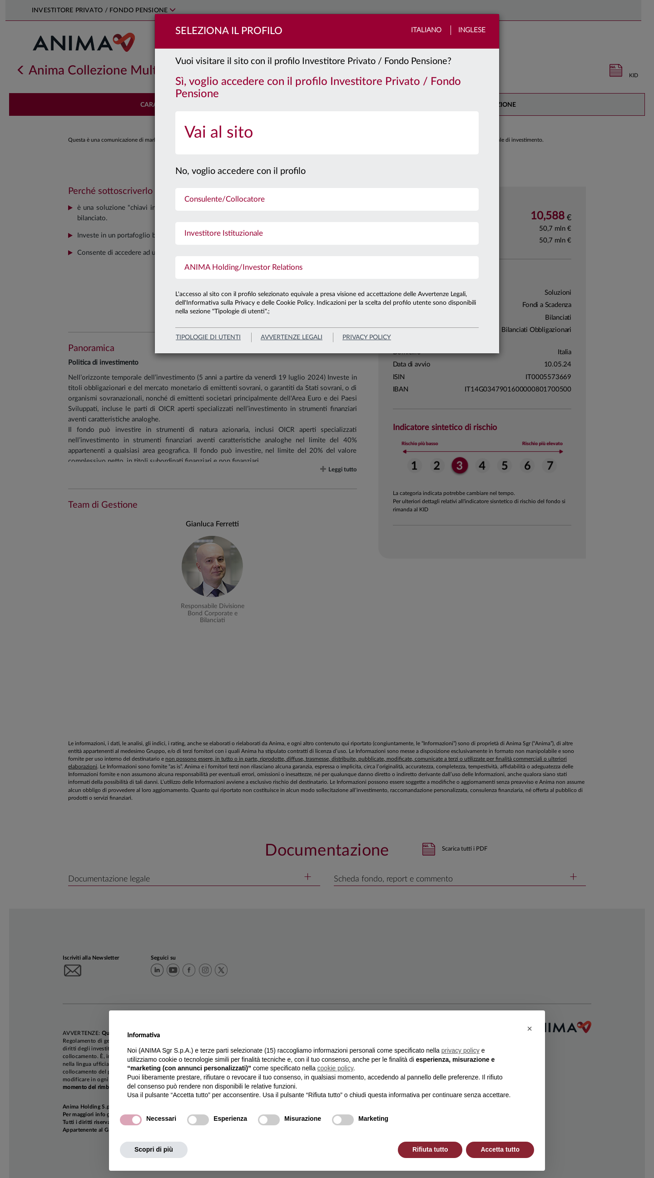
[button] (529, 1028)
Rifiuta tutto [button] (430, 1149)
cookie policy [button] (335, 1068)
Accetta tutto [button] (500, 1149)
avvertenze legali (291, 337)
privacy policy (366, 337)
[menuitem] (327, 132)
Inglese (472, 30)
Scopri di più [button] (153, 1149)
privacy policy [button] (460, 1050)
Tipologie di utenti (208, 337)
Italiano (426, 30)
